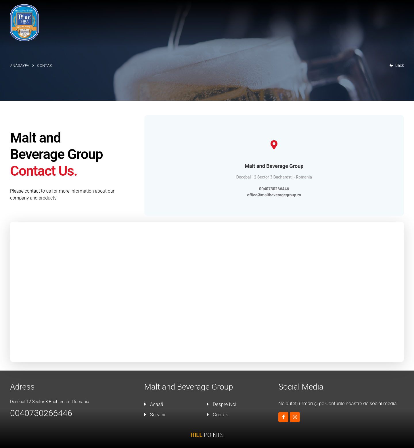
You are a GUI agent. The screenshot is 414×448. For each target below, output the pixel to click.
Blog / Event (366, 16)
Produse (335, 16)
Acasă (240, 16)
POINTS (206, 435)
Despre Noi (267, 16)
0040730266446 (274, 189)
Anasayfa (19, 65)
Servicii (311, 16)
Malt (291, 16)
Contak (395, 16)
